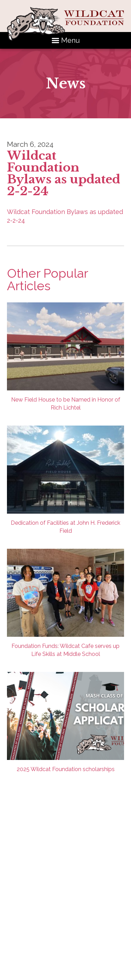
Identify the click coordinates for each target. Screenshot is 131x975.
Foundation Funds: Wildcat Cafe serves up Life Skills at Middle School (65, 603)
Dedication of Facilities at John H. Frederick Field (65, 480)
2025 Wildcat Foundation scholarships (65, 722)
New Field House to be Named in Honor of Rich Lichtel (65, 356)
